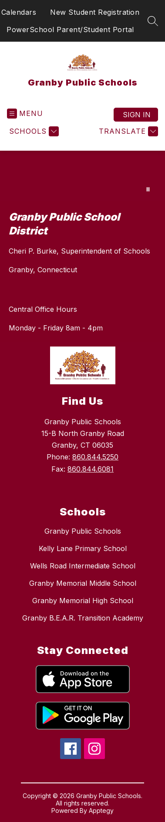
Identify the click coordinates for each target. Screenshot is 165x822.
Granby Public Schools (82, 531)
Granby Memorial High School (82, 600)
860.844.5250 (95, 456)
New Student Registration (94, 12)
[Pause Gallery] (148, 189)
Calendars (19, 12)
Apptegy (101, 810)
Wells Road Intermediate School (82, 565)
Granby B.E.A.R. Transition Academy (82, 618)
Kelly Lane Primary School (83, 548)
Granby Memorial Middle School (82, 583)
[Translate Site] (127, 131)
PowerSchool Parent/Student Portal (70, 29)
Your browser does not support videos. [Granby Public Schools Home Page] (82, 176)
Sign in (137, 114)
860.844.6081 (90, 469)
